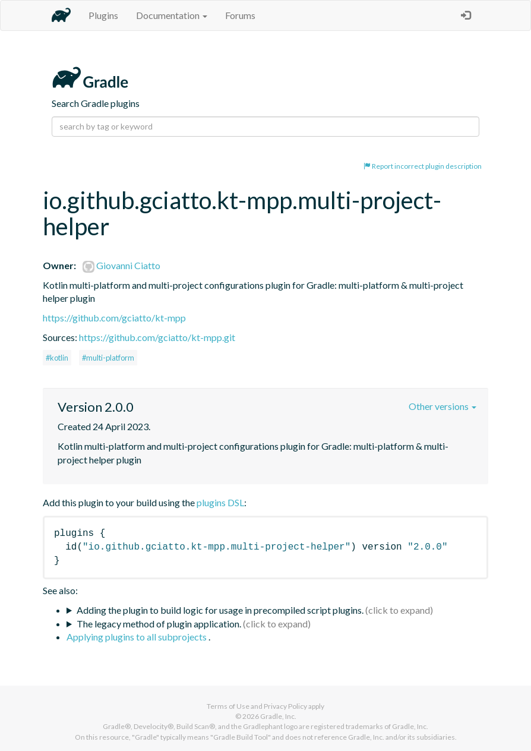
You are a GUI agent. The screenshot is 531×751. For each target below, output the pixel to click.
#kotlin (57, 357)
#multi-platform (108, 357)
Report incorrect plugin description (423, 166)
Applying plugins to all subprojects (137, 636)
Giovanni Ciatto (121, 265)
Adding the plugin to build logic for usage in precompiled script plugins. (220, 610)
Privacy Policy (285, 706)
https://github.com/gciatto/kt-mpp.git (157, 337)
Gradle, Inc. (278, 716)
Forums (240, 15)
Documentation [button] (171, 15)
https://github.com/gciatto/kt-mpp (114, 317)
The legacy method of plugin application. (159, 623)
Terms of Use (228, 706)
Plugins (103, 15)
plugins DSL (220, 502)
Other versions (442, 406)
